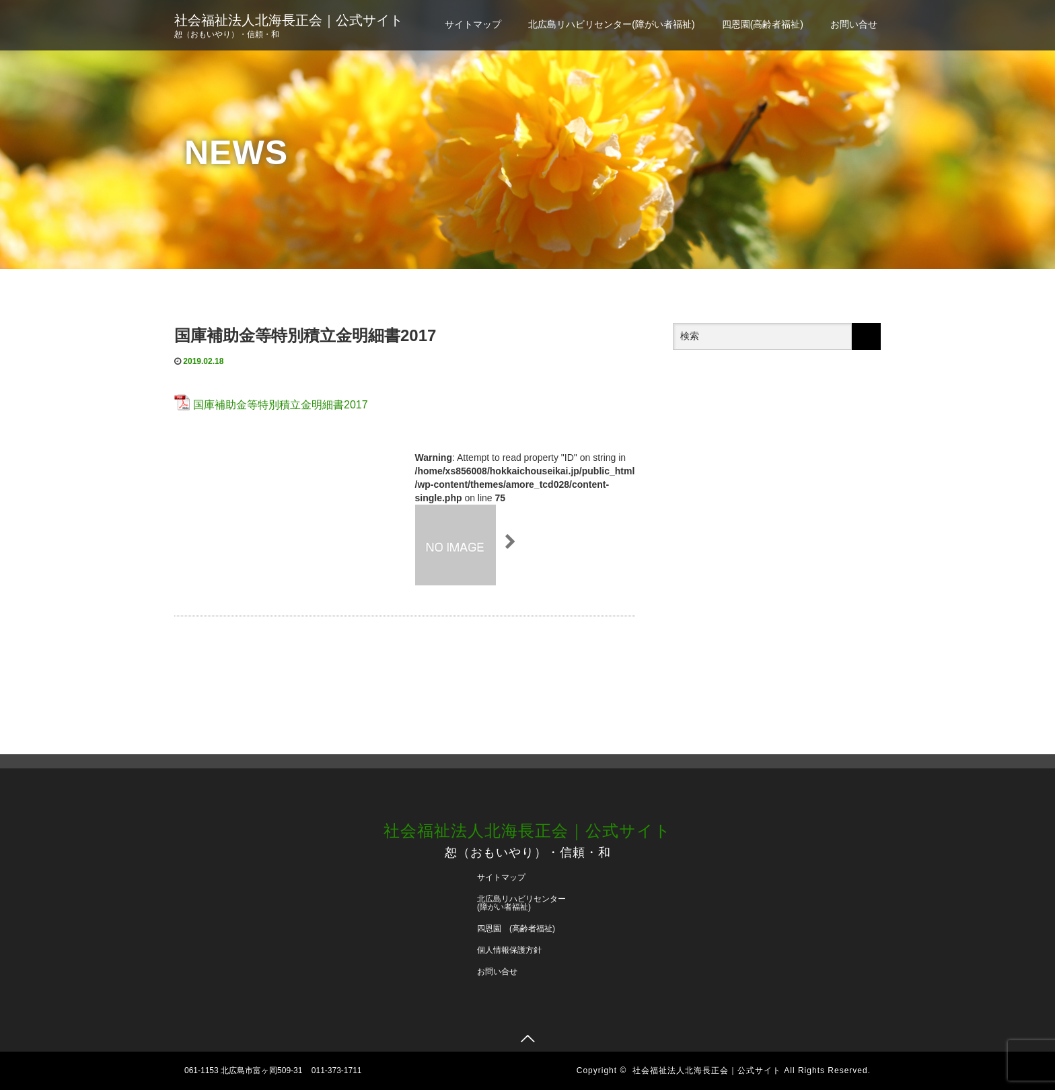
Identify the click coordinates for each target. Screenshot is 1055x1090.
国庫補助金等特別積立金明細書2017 (280, 404)
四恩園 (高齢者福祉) (516, 928)
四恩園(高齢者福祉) (762, 24)
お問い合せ (853, 24)
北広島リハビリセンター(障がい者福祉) (611, 24)
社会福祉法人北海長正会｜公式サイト (288, 20)
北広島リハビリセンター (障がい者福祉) (525, 903)
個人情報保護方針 (509, 950)
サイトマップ (473, 24)
